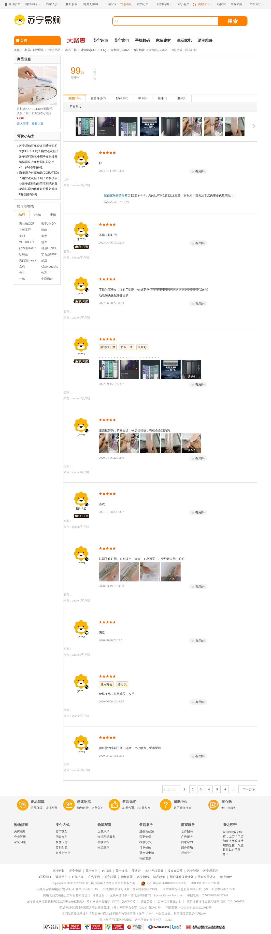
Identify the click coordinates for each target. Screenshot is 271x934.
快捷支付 (62, 842)
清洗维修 (205, 40)
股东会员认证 (206, 877)
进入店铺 (23, 123)
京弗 (22, 266)
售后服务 (146, 825)
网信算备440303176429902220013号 (189, 907)
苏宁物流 (122, 871)
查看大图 (37, 123)
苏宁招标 (143, 877)
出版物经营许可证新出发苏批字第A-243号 (130, 889)
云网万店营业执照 (169, 901)
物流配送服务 (106, 836)
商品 (37, 214)
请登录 (112, 4)
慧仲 (44, 242)
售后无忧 (129, 802)
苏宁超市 (100, 40)
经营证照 (98, 895)
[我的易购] (165, 4)
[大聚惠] (76, 40)
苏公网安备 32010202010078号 (163, 883)
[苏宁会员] (183, 4)
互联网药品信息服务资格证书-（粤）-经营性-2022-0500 (199, 889)
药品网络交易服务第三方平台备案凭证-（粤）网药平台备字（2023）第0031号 (110, 907)
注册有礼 (126, 4)
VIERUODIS (27, 242)
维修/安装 (145, 842)
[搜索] (169, 21)
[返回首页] (13, 4)
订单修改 (145, 847)
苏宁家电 (121, 40)
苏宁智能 (193, 871)
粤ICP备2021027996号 (205, 883)
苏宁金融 (75, 871)
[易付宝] (221, 4)
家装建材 (163, 40)
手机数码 (142, 40)
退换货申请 (146, 853)
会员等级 (20, 836)
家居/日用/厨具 (34, 50)
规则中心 (187, 853)
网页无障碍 (90, 4)
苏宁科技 (59, 871)
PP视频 (106, 871)
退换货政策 (146, 831)
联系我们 (45, 877)
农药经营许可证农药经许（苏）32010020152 (215, 901)
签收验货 (103, 842)
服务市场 (187, 847)
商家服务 (188, 825)
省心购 (226, 802)
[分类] (37, 40)
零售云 (136, 871)
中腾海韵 (47, 279)
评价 (52, 214)
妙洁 (44, 260)
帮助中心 (180, 802)
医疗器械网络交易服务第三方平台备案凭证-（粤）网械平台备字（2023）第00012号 (81, 901)
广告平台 (94, 877)
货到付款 (62, 847)
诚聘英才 (61, 877)
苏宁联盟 (110, 877)
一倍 (22, 279)
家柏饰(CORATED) (93, 50)
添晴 (44, 230)
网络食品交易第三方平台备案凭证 (65, 895)
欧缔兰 (23, 254)
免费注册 (20, 831)
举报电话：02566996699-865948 (207, 895)
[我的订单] (144, 4)
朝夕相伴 (226, 877)
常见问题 (20, 842)
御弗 (44, 236)
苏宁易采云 (210, 871)
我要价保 (145, 836)
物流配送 (104, 825)
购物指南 (21, 825)
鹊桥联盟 (127, 877)
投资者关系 (175, 871)
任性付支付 (63, 853)
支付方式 (63, 825)
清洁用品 (54, 50)
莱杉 (22, 236)
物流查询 (103, 847)
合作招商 (187, 831)
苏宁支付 (62, 831)
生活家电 (184, 40)
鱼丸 (22, 272)
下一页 (249, 789)
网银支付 (62, 836)
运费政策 (103, 831)
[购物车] (202, 4)
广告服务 (187, 836)
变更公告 (147, 901)
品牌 (21, 214)
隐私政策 (159, 877)
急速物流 (84, 802)
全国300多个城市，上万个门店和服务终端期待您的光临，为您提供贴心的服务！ (233, 843)
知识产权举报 (154, 871)
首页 (17, 50)
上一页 (170, 789)
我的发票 (145, 858)
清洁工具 (71, 50)
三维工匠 (25, 230)
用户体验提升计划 (181, 877)
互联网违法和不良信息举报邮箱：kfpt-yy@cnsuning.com (146, 895)
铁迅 (44, 272)
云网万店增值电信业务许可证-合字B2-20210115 (67, 889)
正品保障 (37, 802)
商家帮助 (187, 842)
